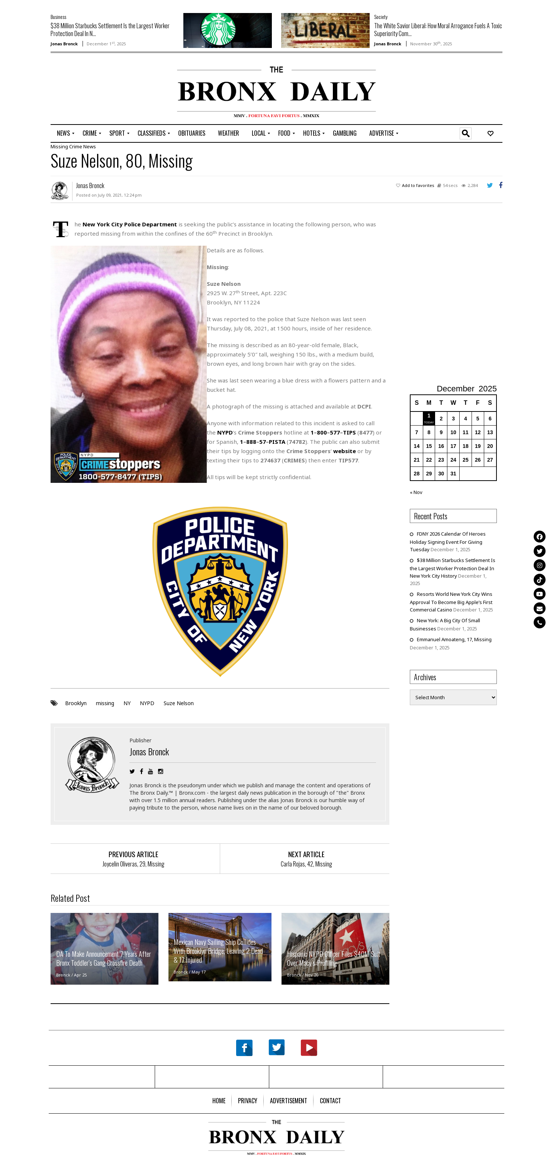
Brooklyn (76, 702)
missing (105, 702)
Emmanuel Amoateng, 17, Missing (454, 639)
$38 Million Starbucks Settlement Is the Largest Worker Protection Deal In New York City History (452, 568)
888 (251, 441)
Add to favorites (418, 185)
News (89, 146)
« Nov (416, 492)
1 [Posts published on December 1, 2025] (429, 416)
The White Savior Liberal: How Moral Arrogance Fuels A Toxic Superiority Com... (438, 29)
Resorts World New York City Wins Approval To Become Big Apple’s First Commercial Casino (451, 602)
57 (262, 441)
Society (381, 16)
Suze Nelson (179, 702)
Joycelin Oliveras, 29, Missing (133, 863)
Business (58, 16)
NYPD (147, 702)
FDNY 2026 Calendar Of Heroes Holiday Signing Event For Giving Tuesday (448, 541)
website (344, 451)
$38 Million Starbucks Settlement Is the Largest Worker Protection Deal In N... (110, 29)
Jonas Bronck (64, 43)
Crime (75, 146)
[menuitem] (63, 133)
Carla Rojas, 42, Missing (306, 863)
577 (335, 432)
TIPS (349, 432)
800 (322, 432)
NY (127, 702)
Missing (59, 146)
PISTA (277, 441)
